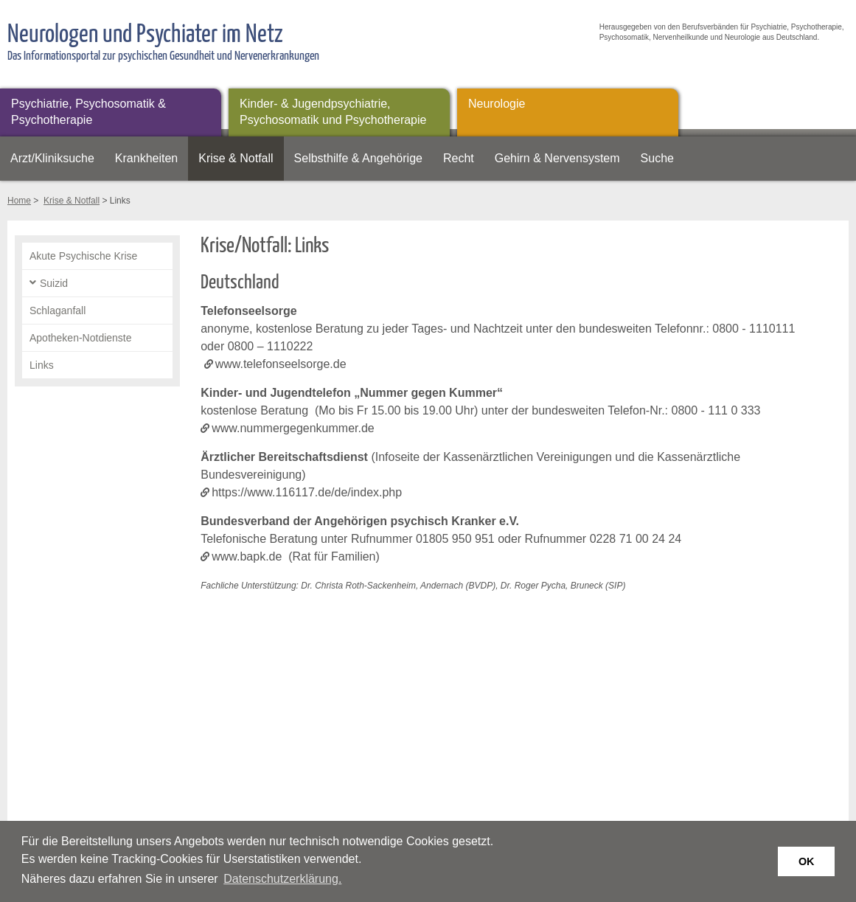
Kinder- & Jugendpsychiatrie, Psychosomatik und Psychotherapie (333, 111)
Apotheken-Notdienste (80, 338)
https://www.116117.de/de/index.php (307, 492)
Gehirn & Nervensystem (557, 158)
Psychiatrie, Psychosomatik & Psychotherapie (88, 111)
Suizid (54, 283)
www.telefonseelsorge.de (281, 364)
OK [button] (806, 861)
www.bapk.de (247, 556)
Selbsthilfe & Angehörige (358, 158)
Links (41, 365)
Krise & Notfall (235, 158)
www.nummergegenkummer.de (293, 428)
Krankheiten (146, 158)
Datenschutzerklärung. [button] (282, 878)
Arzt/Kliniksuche (52, 158)
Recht (458, 158)
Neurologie (496, 103)
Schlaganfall (57, 310)
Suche (657, 158)
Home (19, 200)
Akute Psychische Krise (83, 256)
